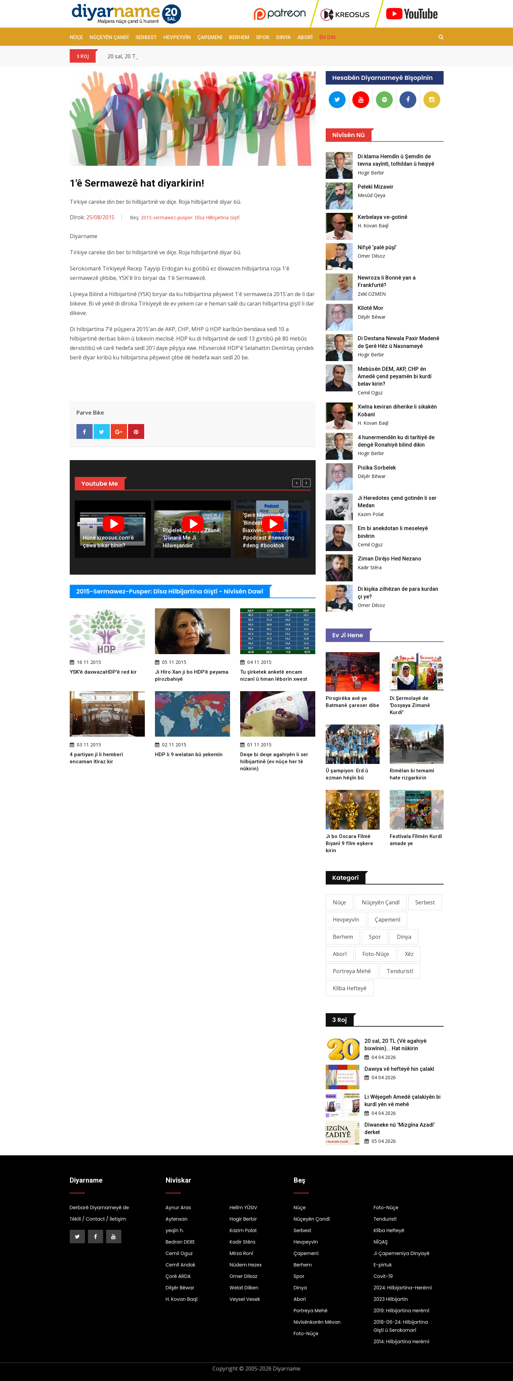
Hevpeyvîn (177, 37)
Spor (262, 37)
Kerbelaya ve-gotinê (382, 217)
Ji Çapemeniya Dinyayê (401, 1253)
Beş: (184, 217)
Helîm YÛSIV (243, 1207)
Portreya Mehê (352, 971)
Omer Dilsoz (371, 256)
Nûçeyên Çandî (109, 37)
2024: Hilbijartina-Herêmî (403, 1287)
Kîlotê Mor (370, 308)
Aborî (305, 37)
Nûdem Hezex (246, 1264)
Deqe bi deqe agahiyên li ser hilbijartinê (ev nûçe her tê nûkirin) (274, 761)
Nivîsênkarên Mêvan (317, 1322)
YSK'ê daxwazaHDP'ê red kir (103, 672)
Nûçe (76, 37)
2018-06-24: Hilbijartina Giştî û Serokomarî (401, 1326)
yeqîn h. (175, 1230)
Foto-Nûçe (375, 954)
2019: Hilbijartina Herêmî (401, 1310)
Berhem (239, 37)
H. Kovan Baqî (373, 225)
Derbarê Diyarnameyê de (99, 1207)
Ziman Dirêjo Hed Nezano (389, 558)
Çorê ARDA (178, 1276)
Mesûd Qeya (371, 195)
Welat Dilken (244, 1287)
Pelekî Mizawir (375, 187)
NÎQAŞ (381, 1242)
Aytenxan (177, 1219)
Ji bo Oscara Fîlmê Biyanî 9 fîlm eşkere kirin (349, 843)
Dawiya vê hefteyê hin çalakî (399, 1069)
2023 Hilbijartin (391, 1299)
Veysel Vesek (245, 1299)
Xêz (409, 954)
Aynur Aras (178, 1207)
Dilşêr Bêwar (372, 317)
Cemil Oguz (370, 392)
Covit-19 (383, 1276)
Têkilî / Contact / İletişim (98, 1219)
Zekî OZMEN (372, 294)
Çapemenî (209, 37)
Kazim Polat (371, 514)
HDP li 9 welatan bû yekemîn (189, 754)
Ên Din (327, 37)
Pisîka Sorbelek (377, 467)
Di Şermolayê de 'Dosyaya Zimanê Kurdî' (410, 705)
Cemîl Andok (181, 1264)
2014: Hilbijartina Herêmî (401, 1341)
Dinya (283, 37)
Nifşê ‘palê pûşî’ (377, 247)
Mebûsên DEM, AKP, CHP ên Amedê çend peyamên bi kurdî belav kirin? (394, 376)
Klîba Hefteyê (349, 988)
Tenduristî (400, 971)
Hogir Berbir (371, 172)
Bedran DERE (180, 1242)
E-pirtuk (383, 1264)
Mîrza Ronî (241, 1253)
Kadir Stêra (370, 567)
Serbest (146, 37)
